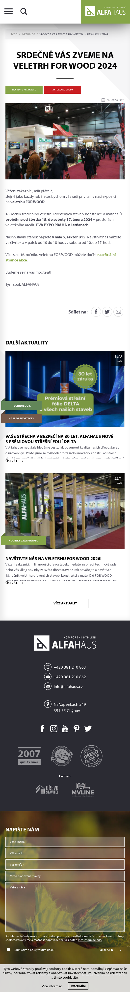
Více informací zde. (90, 940)
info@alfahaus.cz (68, 686)
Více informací (52, 986)
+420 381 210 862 (70, 676)
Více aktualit (65, 603)
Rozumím (78, 986)
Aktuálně (28, 34)
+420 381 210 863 (70, 667)
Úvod (14, 34)
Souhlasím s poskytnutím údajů (34, 950)
